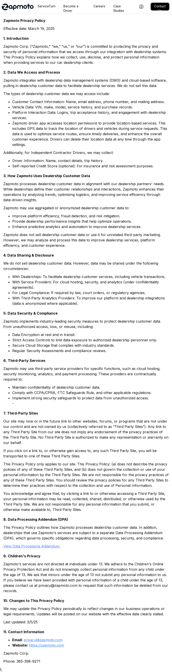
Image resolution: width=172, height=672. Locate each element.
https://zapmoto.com (46, 645)
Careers (99, 6)
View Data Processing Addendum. (31, 546)
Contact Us (160, 7)
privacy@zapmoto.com (43, 640)
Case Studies (118, 7)
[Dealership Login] (141, 6)
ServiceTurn (46, 6)
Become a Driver (70, 7)
